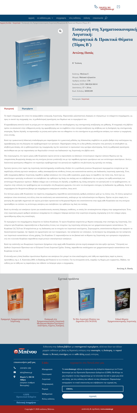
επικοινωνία (98, 18)
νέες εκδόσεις (75, 18)
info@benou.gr (107, 9)
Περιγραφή (9, 109)
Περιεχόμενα (27, 109)
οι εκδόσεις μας (44, 18)
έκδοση (87, 18)
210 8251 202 (105, 7)
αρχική (31, 18)
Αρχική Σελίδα (5, 23)
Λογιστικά (16, 23)
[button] (60, 31)
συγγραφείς (61, 18)
